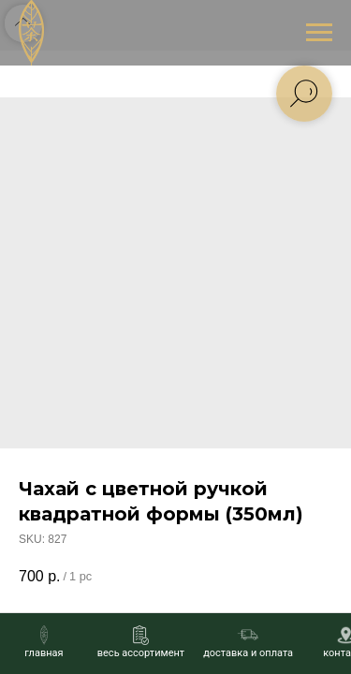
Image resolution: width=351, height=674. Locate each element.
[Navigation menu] (319, 32)
